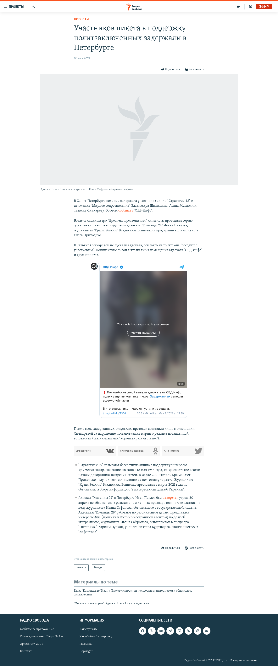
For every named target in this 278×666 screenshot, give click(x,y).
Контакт (25, 651)
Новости (81, 19)
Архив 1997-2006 (31, 644)
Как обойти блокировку (96, 636)
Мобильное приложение (37, 629)
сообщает (125, 210)
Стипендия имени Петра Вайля (42, 636)
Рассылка (86, 644)
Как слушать (88, 629)
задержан (170, 498)
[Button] (170, 69)
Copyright (86, 651)
